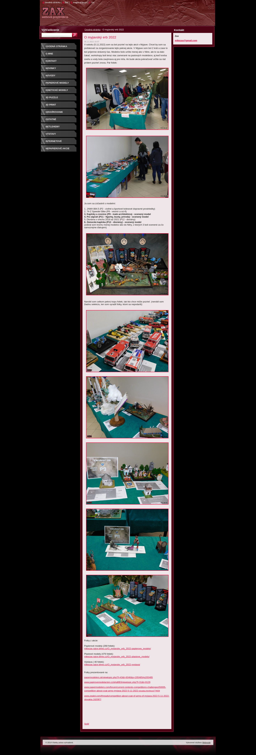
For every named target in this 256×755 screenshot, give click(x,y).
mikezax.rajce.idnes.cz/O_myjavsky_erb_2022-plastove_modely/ (117, 656)
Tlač (66, 2)
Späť (86, 723)
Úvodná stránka (93, 29)
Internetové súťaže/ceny (54, 142)
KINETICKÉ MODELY (57, 90)
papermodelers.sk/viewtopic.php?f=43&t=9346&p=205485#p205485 (118, 677)
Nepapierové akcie (58, 148)
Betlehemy (53, 126)
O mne (49, 53)
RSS (92, 2)
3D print (51, 104)
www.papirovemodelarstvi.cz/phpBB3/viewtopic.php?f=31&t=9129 (117, 682)
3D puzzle (52, 97)
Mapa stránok (80, 2)
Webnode (206, 742)
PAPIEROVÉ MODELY (57, 82)
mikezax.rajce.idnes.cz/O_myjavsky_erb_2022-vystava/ (112, 664)
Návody (50, 75)
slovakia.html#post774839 (149, 691)
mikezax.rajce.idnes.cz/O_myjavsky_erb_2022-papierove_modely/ (117, 648)
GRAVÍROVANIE (54, 112)
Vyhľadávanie (50, 29)
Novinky (51, 68)
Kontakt (51, 61)
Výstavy (51, 134)
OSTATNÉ (51, 119)
